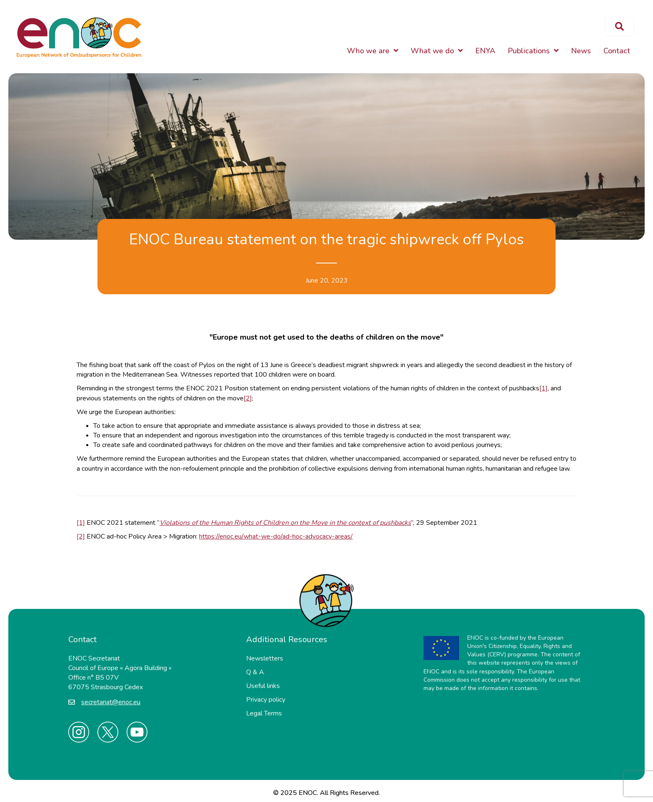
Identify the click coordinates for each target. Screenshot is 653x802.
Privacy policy (265, 699)
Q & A (255, 672)
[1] (543, 388)
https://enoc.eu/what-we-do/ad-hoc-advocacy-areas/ (276, 536)
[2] (248, 398)
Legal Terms (264, 713)
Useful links (263, 685)
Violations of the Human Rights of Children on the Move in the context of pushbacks (285, 522)
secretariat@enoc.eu (110, 702)
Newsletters (264, 658)
